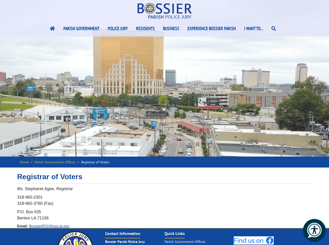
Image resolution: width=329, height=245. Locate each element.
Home (24, 162)
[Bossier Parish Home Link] (52, 29)
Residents (145, 29)
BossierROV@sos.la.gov (49, 226)
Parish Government (81, 29)
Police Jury (118, 29)
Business (171, 29)
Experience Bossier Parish (211, 29)
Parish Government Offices (55, 162)
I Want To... (253, 29)
